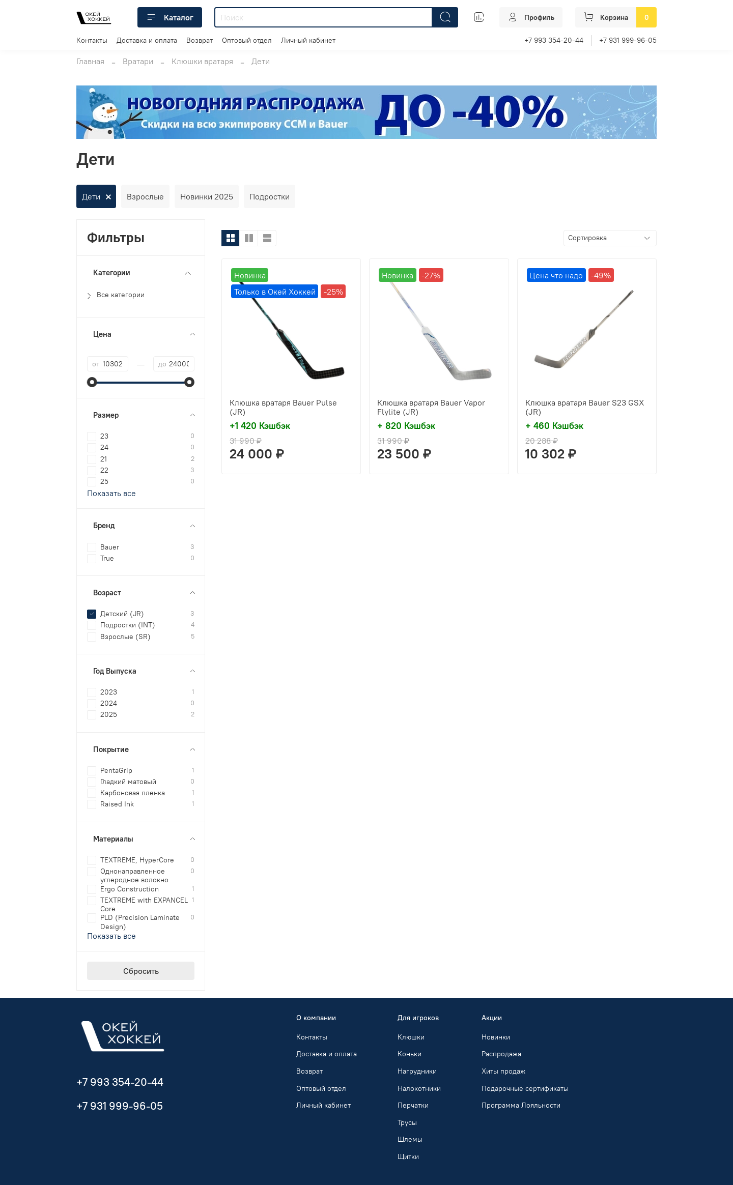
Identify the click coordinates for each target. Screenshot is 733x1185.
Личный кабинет (308, 40)
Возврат (199, 40)
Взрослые (145, 196)
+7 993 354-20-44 (553, 40)
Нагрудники (417, 1071)
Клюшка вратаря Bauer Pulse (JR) (283, 407)
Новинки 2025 (206, 196)
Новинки (496, 1037)
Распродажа (501, 1053)
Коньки (409, 1053)
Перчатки (413, 1105)
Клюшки (411, 1037)
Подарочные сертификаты (525, 1088)
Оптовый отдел (247, 40)
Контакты (91, 40)
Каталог (169, 17)
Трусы (407, 1122)
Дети (91, 196)
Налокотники (419, 1088)
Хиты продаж (503, 1071)
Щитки (408, 1156)
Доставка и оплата (147, 40)
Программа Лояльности (521, 1105)
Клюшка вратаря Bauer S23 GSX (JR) (584, 407)
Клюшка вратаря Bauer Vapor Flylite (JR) (431, 407)
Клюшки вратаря (202, 61)
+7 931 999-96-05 (628, 40)
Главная (90, 61)
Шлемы (410, 1139)
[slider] (92, 382)
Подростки (269, 196)
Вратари (138, 61)
